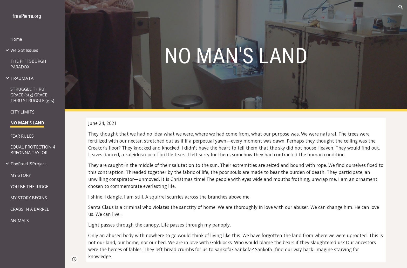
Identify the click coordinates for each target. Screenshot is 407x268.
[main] (236, 56)
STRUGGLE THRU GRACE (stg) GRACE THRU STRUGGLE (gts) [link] (32, 94)
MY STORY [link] (20, 175)
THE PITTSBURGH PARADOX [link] (28, 64)
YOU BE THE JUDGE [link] (29, 186)
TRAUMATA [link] (21, 78)
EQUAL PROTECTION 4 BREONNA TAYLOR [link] (32, 150)
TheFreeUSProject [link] (28, 164)
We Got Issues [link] (24, 50)
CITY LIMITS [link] (22, 112)
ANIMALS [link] (19, 220)
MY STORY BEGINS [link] (28, 198)
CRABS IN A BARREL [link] (29, 209)
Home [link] (16, 39)
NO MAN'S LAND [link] (27, 123)
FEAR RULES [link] (22, 136)
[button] (401, 7)
